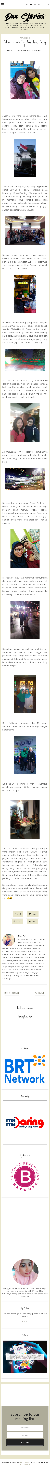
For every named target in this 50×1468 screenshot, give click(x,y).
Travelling (25, 38)
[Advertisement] (25, 1225)
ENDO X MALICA (25, 1464)
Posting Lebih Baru (12, 993)
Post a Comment (34, 50)
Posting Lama (40, 993)
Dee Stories (24, 1463)
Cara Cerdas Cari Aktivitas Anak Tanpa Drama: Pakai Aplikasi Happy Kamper (25, 1357)
